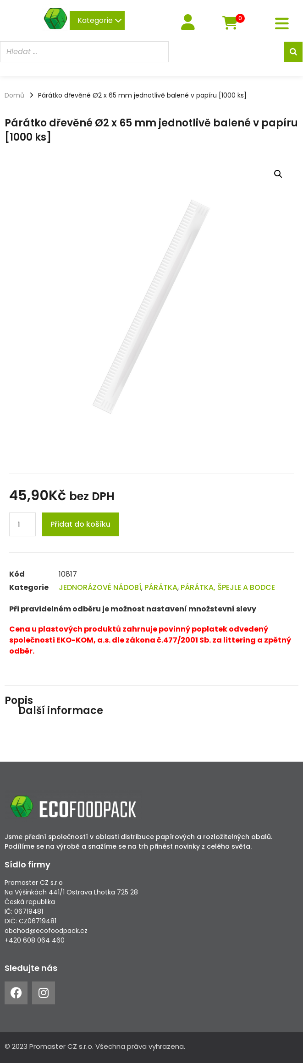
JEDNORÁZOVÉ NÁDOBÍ (100, 587)
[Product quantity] (22, 524)
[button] (278, 174)
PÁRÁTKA (160, 587)
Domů (14, 95)
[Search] (293, 52)
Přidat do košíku (80, 524)
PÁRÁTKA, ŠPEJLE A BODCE (228, 587)
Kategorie (99, 20)
